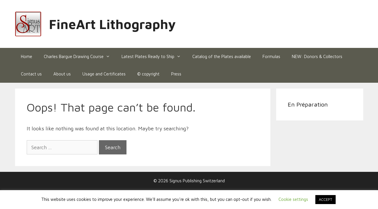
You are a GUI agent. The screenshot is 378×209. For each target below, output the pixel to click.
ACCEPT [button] (325, 199)
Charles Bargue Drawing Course (80, 56)
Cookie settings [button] (293, 199)
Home (26, 56)
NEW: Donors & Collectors (317, 56)
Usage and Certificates (104, 73)
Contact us (31, 73)
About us (62, 73)
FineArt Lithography (112, 24)
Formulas (271, 56)
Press (176, 73)
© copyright (148, 73)
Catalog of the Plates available (221, 56)
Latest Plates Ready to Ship (154, 56)
